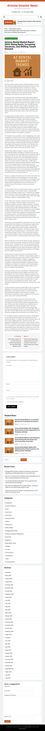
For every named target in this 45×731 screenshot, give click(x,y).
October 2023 (8, 665)
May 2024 (7, 644)
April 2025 (7, 609)
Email (8, 390)
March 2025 (8, 612)
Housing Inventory (9, 518)
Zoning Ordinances (10, 562)
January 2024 (8, 656)
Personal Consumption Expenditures (14, 534)
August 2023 (8, 672)
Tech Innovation (9, 552)
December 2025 (9, 585)
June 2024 (7, 640)
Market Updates (9, 527)
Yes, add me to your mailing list (15, 402)
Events (7, 509)
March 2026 (8, 575)
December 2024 (9, 622)
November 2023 (9, 662)
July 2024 (7, 637)
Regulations (8, 540)
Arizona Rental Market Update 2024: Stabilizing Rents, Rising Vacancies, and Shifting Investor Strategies (27, 449)
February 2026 (8, 578)
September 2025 (9, 594)
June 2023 (7, 678)
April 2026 (7, 572)
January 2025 (8, 619)
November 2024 (9, 625)
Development (8, 503)
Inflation (7, 521)
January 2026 (8, 581)
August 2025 (8, 597)
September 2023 (9, 668)
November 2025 (9, 588)
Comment (9, 365)
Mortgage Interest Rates (11, 530)
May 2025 (7, 606)
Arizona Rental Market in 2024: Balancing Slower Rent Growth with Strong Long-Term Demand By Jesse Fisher (27, 439)
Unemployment (9, 555)
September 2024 (9, 631)
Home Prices (8, 512)
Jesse (7, 52)
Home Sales (8, 515)
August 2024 (8, 634)
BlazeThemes (22, 728)
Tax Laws (7, 549)
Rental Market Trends (11, 38)
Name (8, 384)
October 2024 (8, 628)
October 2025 (8, 591)
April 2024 (7, 647)
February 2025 (8, 616)
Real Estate (8, 537)
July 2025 (7, 600)
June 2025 (7, 603)
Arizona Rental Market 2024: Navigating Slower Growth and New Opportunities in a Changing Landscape (27, 430)
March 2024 (8, 650)
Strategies (7, 546)
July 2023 (7, 675)
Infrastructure (8, 524)
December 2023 (9, 659)
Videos (7, 558)
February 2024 (8, 653)
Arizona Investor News (22, 5)
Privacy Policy (27, 726)
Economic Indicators (10, 506)
